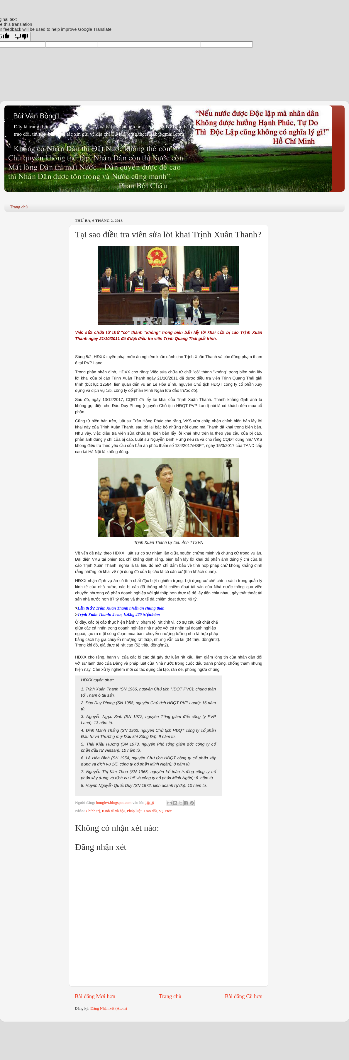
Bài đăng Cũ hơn (243, 996)
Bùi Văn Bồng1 (36, 116)
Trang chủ (19, 207)
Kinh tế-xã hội (113, 811)
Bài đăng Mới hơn (95, 996)
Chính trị (93, 811)
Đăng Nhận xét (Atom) (108, 1008)
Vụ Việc (165, 811)
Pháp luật (134, 811)
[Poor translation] (21, 36)
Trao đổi (150, 811)
